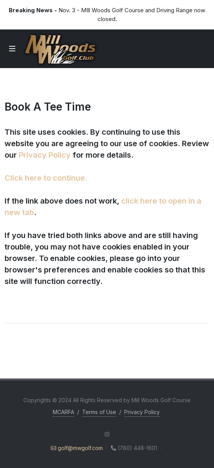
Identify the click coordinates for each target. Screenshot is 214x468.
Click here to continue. (46, 178)
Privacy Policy (45, 155)
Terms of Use (99, 412)
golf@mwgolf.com (77, 448)
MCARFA (63, 412)
